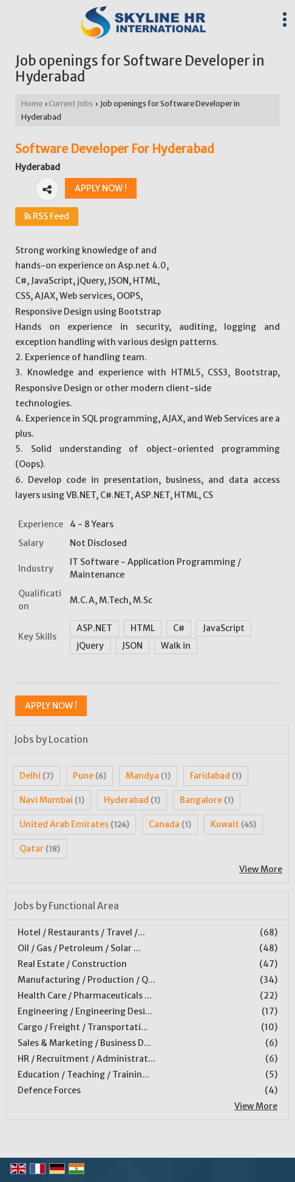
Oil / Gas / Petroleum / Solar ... (79, 948)
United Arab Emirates (64, 824)
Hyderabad (126, 799)
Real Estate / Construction (72, 963)
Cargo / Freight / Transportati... (83, 1027)
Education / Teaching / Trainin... (83, 1074)
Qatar (31, 848)
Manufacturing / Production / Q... (86, 979)
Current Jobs (71, 103)
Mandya (142, 775)
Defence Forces (49, 1090)
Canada (164, 824)
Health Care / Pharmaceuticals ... (85, 995)
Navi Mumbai (46, 799)
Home (31, 103)
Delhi (30, 775)
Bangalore (201, 799)
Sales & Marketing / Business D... (84, 1042)
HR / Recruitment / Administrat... (86, 1058)
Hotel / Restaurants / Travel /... (81, 932)
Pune (83, 775)
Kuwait (225, 824)
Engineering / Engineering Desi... (85, 1011)
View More (260, 869)
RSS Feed (46, 216)
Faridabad (210, 775)
